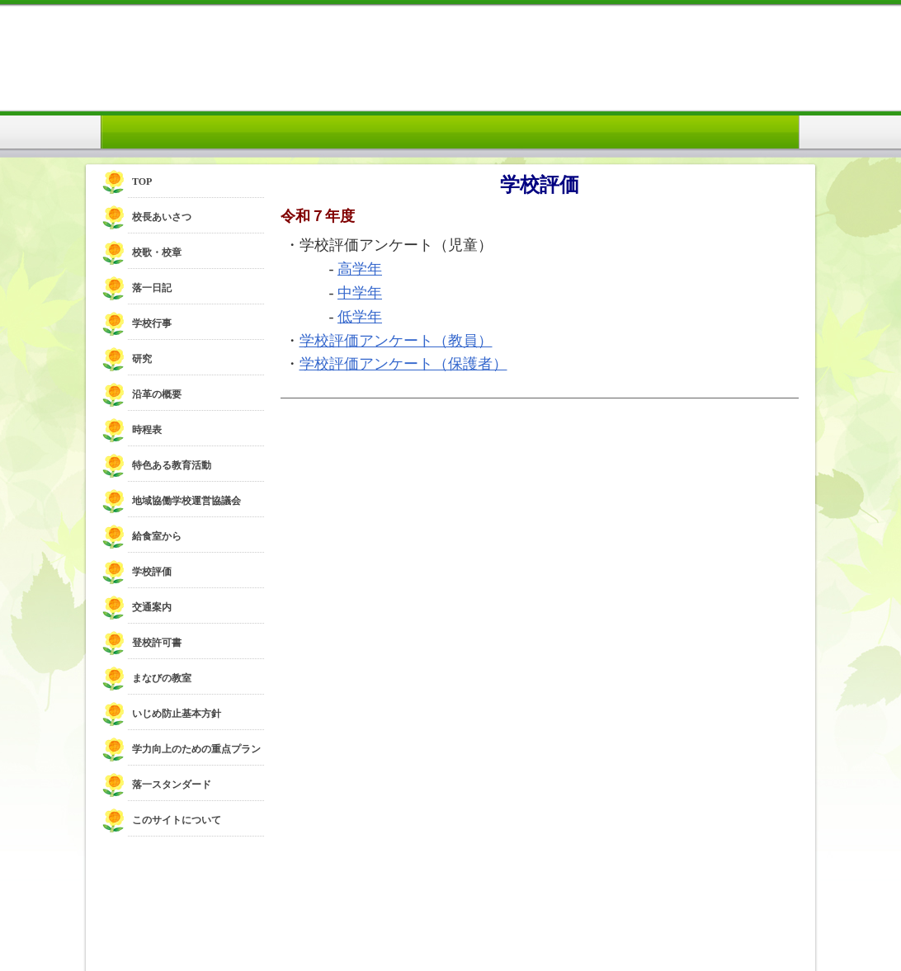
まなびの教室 (161, 678)
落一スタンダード (171, 784)
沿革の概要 (157, 394)
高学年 (359, 269)
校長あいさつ (161, 217)
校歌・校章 (157, 252)
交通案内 (152, 607)
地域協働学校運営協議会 (186, 501)
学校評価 (152, 571)
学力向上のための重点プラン (196, 749)
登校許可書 (157, 642)
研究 (142, 359)
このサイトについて (176, 820)
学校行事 (152, 323)
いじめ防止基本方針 (176, 713)
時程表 (147, 430)
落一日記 (152, 288)
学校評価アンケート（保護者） (403, 364)
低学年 (359, 317)
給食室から (157, 536)
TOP (142, 181)
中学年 (359, 293)
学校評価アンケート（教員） (396, 340)
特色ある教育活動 (171, 465)
